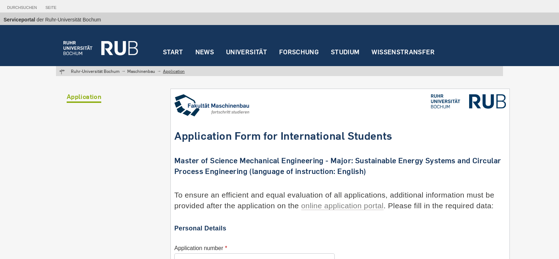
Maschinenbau (141, 71)
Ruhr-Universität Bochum (95, 71)
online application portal (342, 205)
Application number (198, 248)
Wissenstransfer (402, 52)
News (204, 52)
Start (173, 52)
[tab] (22, 6)
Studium (345, 52)
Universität (246, 52)
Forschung (299, 52)
